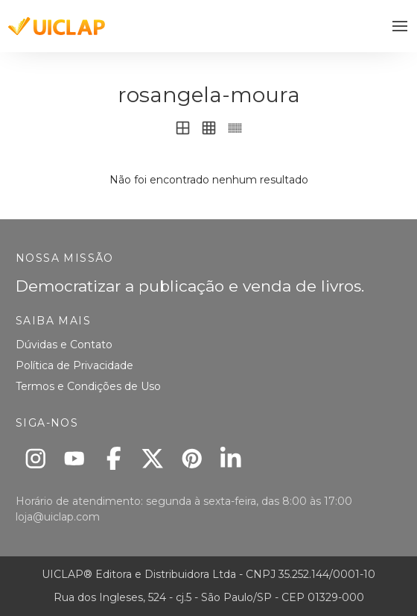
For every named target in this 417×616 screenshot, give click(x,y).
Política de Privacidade (74, 365)
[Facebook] (113, 458)
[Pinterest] (191, 458)
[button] (400, 26)
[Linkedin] (231, 458)
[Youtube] (75, 458)
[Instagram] (35, 458)
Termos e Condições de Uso (88, 386)
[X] (153, 458)
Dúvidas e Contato (64, 344)
